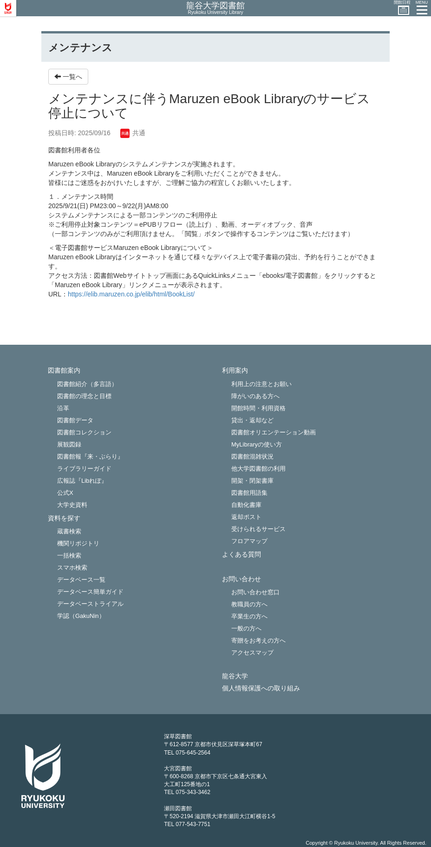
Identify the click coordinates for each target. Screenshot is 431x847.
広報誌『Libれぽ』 (82, 480)
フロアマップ (249, 541)
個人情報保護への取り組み (261, 688)
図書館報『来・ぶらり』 (90, 456)
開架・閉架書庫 (252, 480)
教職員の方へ (249, 604)
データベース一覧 (81, 579)
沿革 (63, 408)
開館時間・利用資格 (258, 408)
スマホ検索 (72, 567)
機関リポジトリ (78, 543)
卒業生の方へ (249, 616)
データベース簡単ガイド (90, 591)
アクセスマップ (252, 652)
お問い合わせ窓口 (255, 592)
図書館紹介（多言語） (87, 384)
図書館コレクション (84, 432)
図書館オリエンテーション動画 (273, 432)
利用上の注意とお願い (261, 384)
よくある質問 (241, 554)
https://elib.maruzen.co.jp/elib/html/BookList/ (131, 294)
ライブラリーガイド (84, 468)
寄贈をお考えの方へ (258, 640)
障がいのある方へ (255, 396)
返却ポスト (246, 516)
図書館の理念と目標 (84, 396)
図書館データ (75, 420)
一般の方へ (246, 628)
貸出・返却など (252, 420)
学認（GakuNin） (81, 615)
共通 (132, 133)
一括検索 (69, 555)
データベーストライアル (90, 603)
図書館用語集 (249, 492)
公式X (65, 492)
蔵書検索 (69, 531)
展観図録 (69, 444)
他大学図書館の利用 (258, 468)
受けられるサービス (258, 528)
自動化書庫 (246, 504)
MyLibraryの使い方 (256, 444)
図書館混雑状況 (252, 456)
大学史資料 (72, 504)
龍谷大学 (235, 676)
